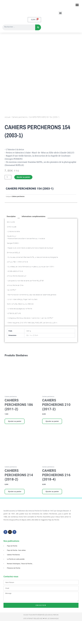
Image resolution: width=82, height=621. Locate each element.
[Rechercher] (38, 28)
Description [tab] (11, 217)
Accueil (7, 117)
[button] (77, 5)
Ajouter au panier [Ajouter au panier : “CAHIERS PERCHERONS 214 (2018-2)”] (14, 492)
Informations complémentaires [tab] (33, 217)
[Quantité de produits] (8, 177)
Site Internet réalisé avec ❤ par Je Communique (41, 618)
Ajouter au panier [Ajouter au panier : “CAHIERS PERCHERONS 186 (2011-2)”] (14, 421)
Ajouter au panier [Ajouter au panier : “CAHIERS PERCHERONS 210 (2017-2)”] (52, 421)
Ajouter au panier (23, 177)
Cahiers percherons (19, 117)
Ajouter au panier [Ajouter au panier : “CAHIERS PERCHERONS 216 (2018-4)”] (52, 492)
